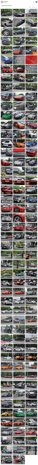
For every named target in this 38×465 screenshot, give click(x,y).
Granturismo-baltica (6, 5)
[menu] (36, 2)
